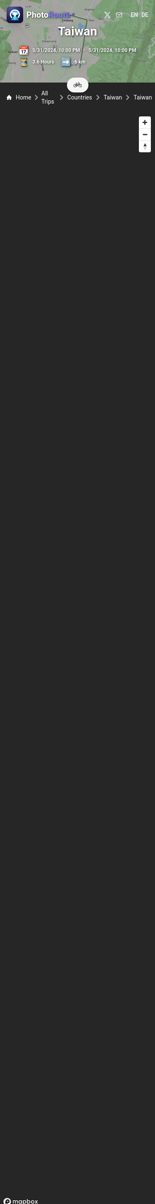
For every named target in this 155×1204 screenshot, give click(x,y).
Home (19, 97)
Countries (79, 97)
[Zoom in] (145, 122)
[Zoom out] (145, 134)
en (134, 15)
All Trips (47, 97)
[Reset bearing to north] (145, 146)
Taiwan (113, 97)
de (144, 15)
